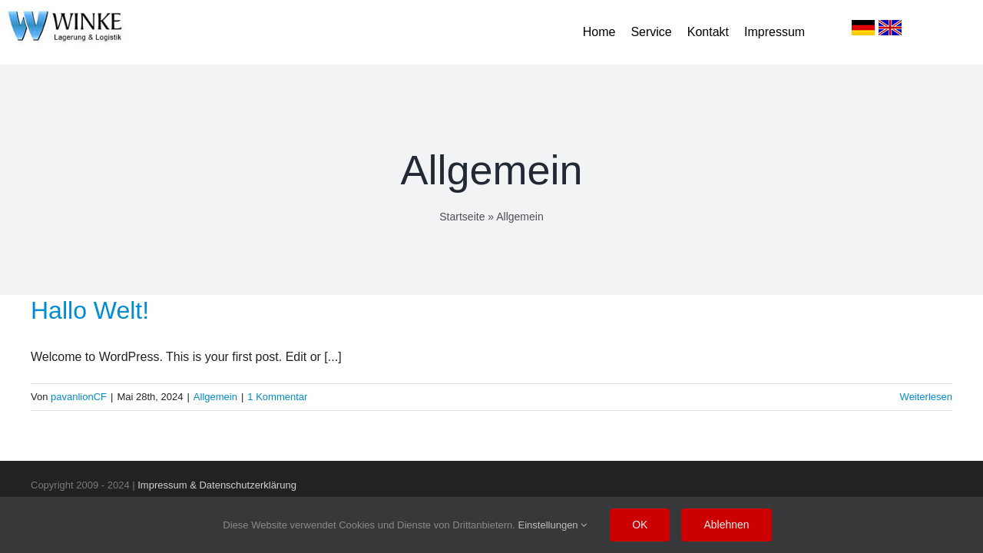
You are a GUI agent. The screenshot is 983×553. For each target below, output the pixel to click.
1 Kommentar (277, 396)
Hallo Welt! (90, 310)
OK (639, 524)
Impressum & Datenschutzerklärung (216, 485)
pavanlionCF (79, 396)
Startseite (462, 216)
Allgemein (215, 396)
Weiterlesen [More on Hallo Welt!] (926, 396)
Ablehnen (726, 524)
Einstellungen (552, 525)
